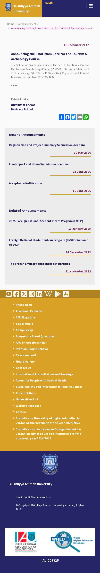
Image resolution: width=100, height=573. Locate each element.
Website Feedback (28, 406)
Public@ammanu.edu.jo (37, 497)
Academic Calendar (29, 311)
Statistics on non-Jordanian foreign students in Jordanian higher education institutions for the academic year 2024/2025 (48, 433)
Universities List (27, 399)
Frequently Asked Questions (35, 336)
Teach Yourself (26, 355)
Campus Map (24, 330)
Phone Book (24, 305)
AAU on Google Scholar (31, 343)
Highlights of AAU (23, 105)
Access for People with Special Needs (41, 380)
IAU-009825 (50, 560)
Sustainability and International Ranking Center (49, 387)
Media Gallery (25, 361)
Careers (21, 412)
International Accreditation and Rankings (44, 374)
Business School (22, 109)
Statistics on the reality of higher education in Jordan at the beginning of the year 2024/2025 (48, 420)
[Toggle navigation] (90, 6)
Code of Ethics (26, 393)
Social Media (24, 324)
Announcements (28, 24)
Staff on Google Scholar (32, 349)
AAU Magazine (25, 317)
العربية (49, 3)
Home (10, 24)
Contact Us (23, 368)
